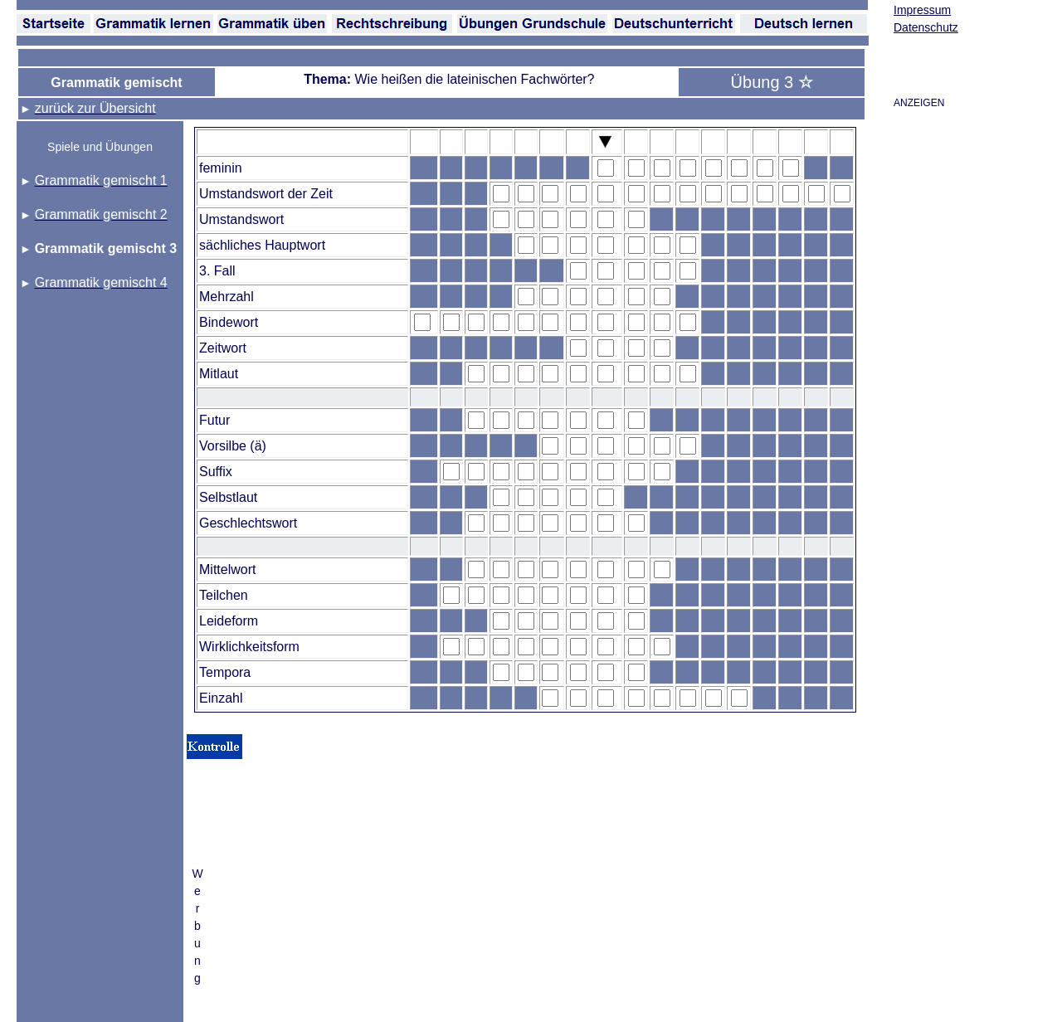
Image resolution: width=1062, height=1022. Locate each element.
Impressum (922, 10)
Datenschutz (926, 27)
